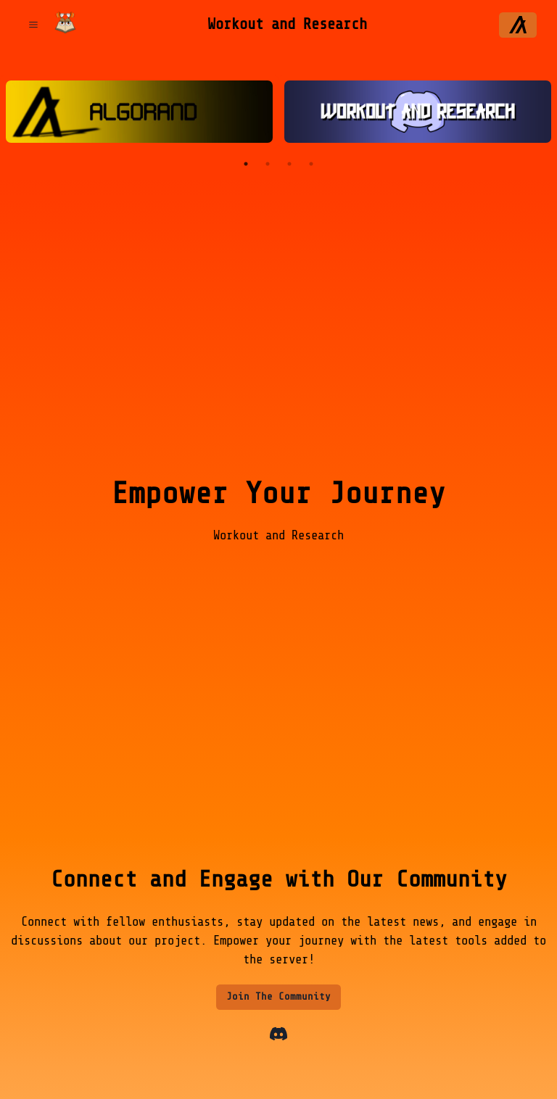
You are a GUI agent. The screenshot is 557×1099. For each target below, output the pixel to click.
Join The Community (278, 996)
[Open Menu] (33, 25)
